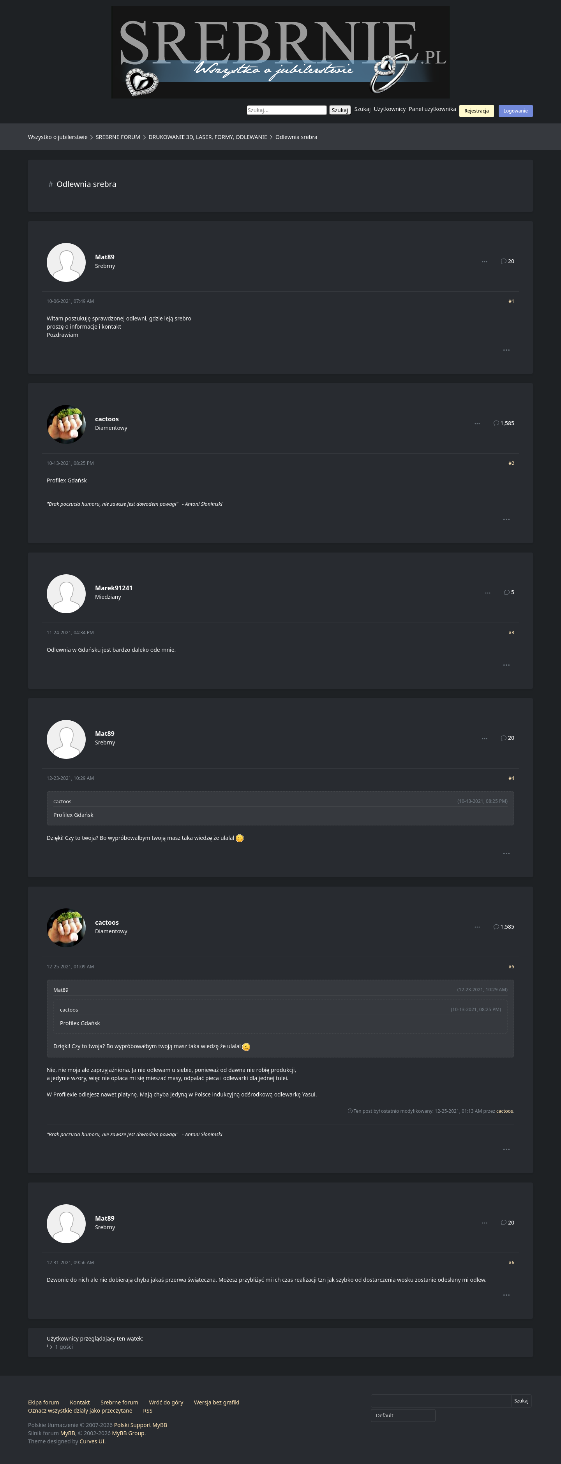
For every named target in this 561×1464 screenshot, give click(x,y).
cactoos (107, 419)
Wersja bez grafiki (216, 1402)
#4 (511, 778)
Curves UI (91, 1441)
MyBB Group (128, 1433)
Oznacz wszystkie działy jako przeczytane (80, 1410)
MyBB (67, 1433)
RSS (147, 1410)
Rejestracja (476, 110)
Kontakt (80, 1402)
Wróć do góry (166, 1402)
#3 (511, 632)
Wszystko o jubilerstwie (58, 137)
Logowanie (516, 110)
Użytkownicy (390, 109)
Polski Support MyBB (141, 1425)
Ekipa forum (43, 1402)
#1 (511, 301)
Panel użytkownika (432, 109)
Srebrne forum (119, 1402)
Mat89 (105, 257)
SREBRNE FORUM (118, 137)
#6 (511, 1262)
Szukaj (363, 109)
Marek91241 (114, 588)
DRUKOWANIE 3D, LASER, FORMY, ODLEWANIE (207, 137)
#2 (511, 463)
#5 (511, 966)
